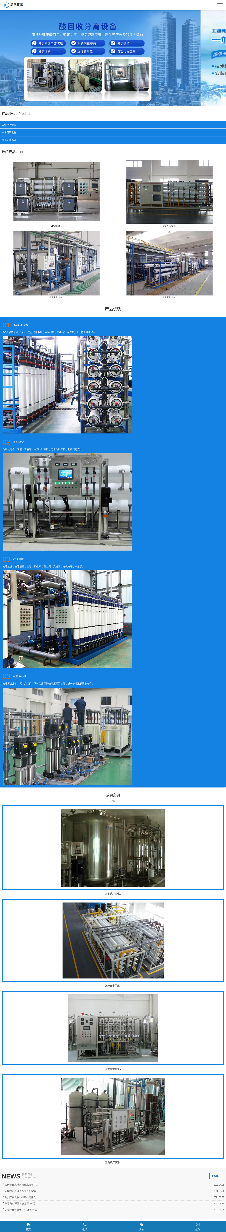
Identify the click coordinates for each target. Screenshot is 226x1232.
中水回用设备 (9, 132)
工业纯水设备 (9, 124)
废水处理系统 (9, 140)
